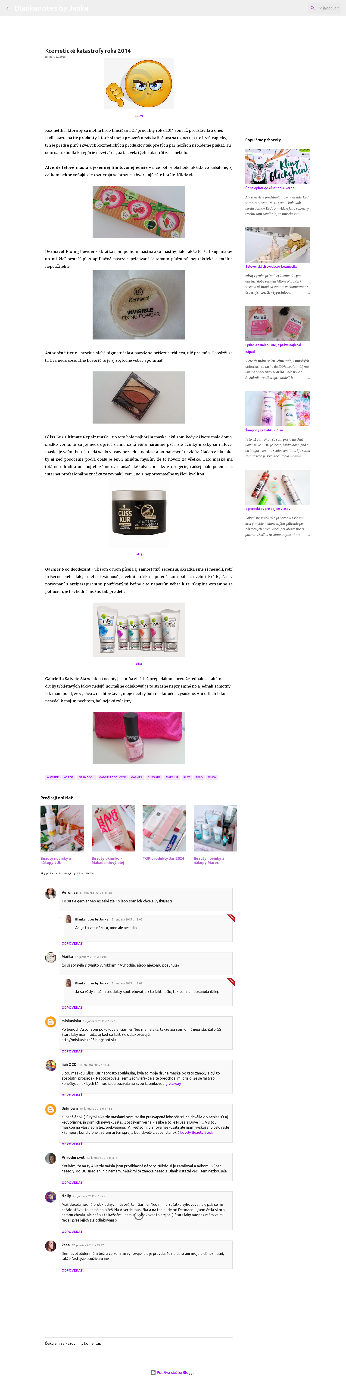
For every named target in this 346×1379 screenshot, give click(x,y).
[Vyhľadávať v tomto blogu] (316, 8)
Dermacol (86, 777)
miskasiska (71, 1021)
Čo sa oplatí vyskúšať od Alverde (269, 188)
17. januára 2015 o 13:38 (95, 892)
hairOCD (69, 1064)
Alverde (53, 777)
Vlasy (212, 777)
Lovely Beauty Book (196, 1132)
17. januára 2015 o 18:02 (126, 983)
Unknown (70, 1108)
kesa (66, 1245)
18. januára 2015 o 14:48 (94, 1064)
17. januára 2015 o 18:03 (126, 919)
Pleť (187, 777)
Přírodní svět (73, 1157)
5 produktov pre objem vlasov (267, 509)
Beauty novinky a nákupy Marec (209, 860)
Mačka (67, 957)
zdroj (139, 115)
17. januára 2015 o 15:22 (99, 1021)
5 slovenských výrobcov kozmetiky (271, 266)
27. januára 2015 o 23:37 (88, 1245)
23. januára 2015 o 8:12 (102, 1157)
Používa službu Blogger (173, 1372)
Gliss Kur (154, 777)
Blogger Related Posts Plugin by (67, 873)
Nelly (66, 1196)
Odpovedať (72, 943)
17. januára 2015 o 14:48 (91, 956)
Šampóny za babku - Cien (264, 430)
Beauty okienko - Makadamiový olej (108, 860)
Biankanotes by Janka (52, 8)
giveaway (173, 1083)
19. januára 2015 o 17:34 (96, 1108)
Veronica (70, 892)
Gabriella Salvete (112, 777)
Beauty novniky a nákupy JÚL (56, 860)
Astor (69, 777)
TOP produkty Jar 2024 (163, 858)
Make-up (172, 777)
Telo (199, 777)
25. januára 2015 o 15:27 (89, 1196)
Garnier (136, 777)
